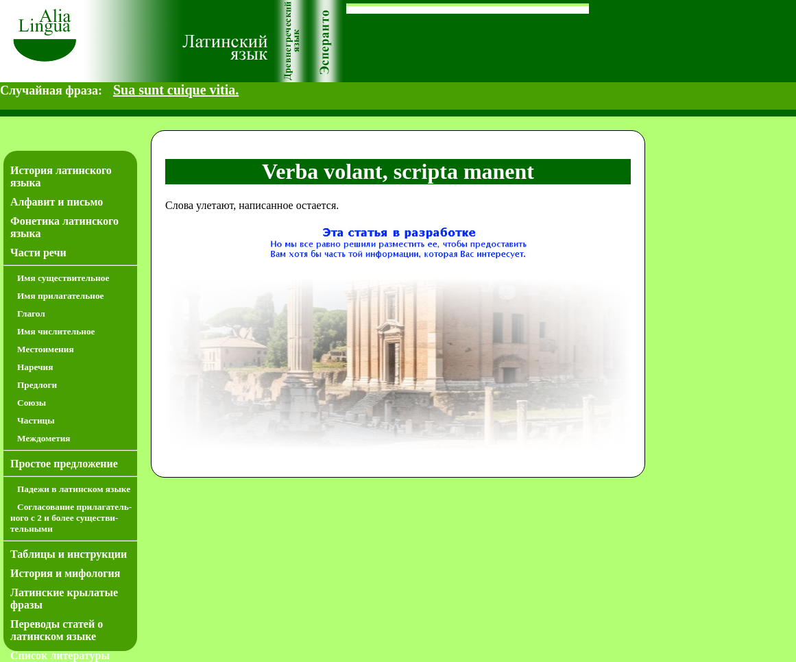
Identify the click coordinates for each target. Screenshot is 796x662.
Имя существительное (63, 278)
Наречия (35, 367)
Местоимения (45, 349)
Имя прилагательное (60, 296)
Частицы (36, 420)
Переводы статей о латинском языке (56, 630)
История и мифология (65, 573)
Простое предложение (64, 463)
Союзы (31, 402)
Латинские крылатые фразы (64, 599)
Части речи (38, 252)
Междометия (44, 438)
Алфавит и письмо (56, 202)
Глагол (31, 313)
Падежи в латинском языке (73, 489)
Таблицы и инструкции (68, 554)
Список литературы (60, 655)
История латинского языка (61, 176)
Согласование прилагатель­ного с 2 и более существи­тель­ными (71, 518)
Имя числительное (56, 331)
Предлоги (37, 385)
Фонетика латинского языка (64, 227)
